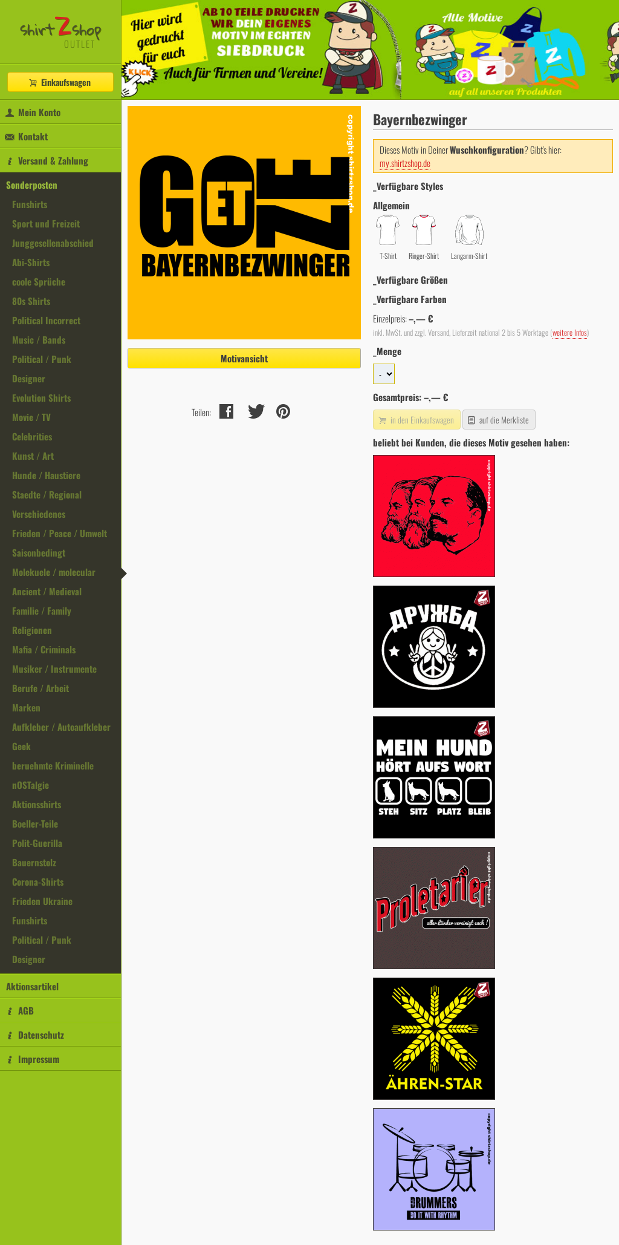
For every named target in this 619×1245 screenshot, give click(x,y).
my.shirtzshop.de (405, 162)
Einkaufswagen (59, 82)
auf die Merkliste (498, 419)
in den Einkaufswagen (415, 419)
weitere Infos (570, 332)
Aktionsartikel (32, 986)
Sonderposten (31, 184)
